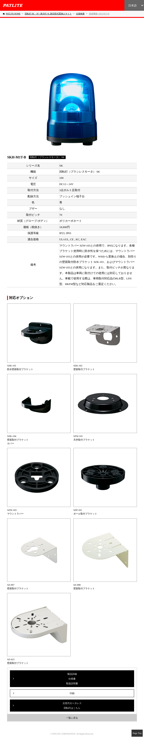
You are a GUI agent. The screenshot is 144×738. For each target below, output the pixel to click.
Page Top (137, 733)
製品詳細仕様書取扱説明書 (72, 679)
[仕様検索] (80, 13)
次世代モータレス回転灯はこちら (72, 705)
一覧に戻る (72, 718)
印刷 (72, 693)
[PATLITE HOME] (11, 13)
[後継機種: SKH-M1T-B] (99, 13)
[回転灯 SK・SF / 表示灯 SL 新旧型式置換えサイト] (48, 13)
